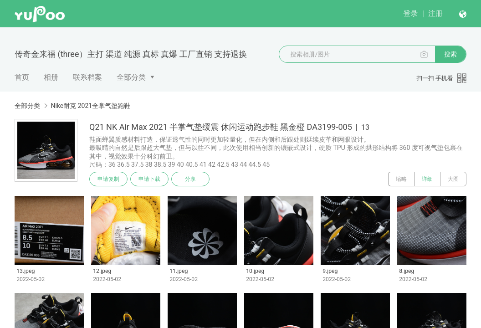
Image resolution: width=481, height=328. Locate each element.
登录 (410, 13)
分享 (190, 179)
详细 (427, 179)
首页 (22, 77)
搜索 (450, 54)
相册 (51, 77)
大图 (453, 179)
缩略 (401, 179)
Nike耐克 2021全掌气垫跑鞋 (90, 105)
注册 (435, 13)
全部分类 (131, 77)
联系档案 (87, 77)
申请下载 (149, 179)
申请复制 (108, 179)
